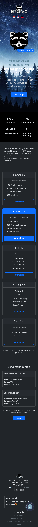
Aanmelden (19, 201)
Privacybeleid (19, 515)
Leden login (19, 94)
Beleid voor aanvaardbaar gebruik (19, 521)
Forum (19, 418)
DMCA (19, 524)
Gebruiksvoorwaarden (19, 518)
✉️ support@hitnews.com (19, 487)
